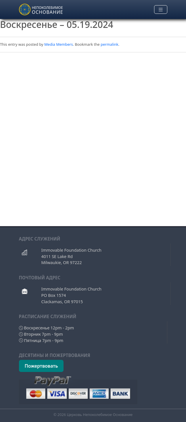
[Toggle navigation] (160, 9)
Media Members (58, 44)
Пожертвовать (41, 366)
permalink (109, 44)
